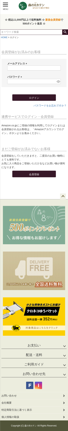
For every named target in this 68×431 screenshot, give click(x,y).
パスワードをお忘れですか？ (50, 105)
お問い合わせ (9, 395)
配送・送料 (34, 355)
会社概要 (6, 402)
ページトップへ (63, 196)
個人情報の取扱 (10, 416)
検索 (65, 32)
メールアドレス (17, 63)
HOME (4, 37)
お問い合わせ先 (34, 374)
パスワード (15, 76)
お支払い (34, 345)
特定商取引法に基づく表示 (16, 409)
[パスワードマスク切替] (58, 81)
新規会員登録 (53, 19)
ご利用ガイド (34, 364)
